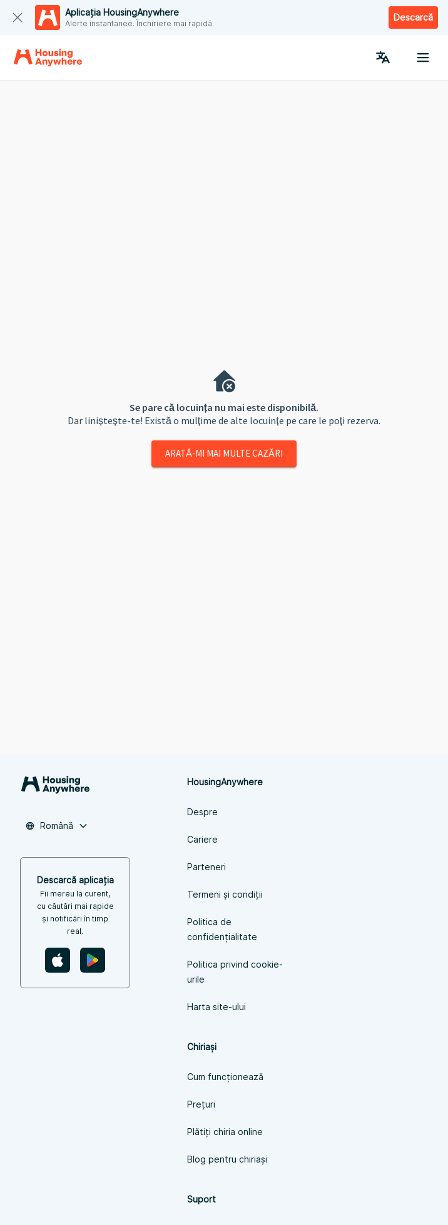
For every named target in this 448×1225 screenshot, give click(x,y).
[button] (56, 826)
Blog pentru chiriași (227, 1159)
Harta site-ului (216, 1006)
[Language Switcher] (382, 57)
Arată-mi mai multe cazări (224, 453)
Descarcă (413, 17)
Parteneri (206, 866)
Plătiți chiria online (225, 1131)
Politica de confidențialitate (222, 929)
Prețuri (201, 1104)
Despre (202, 811)
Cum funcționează (225, 1076)
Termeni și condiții (225, 894)
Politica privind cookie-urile (235, 971)
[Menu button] (422, 57)
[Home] (48, 57)
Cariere (202, 839)
